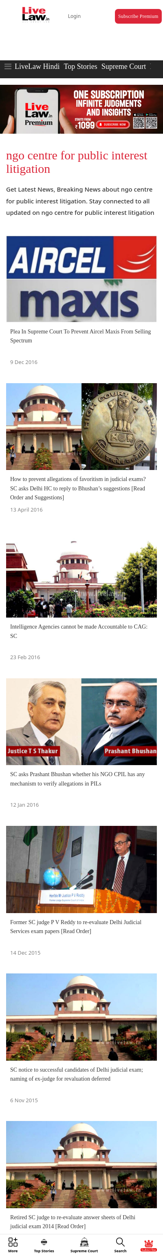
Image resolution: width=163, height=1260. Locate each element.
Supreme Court (123, 66)
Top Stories (80, 66)
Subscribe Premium (138, 16)
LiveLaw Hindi (37, 66)
